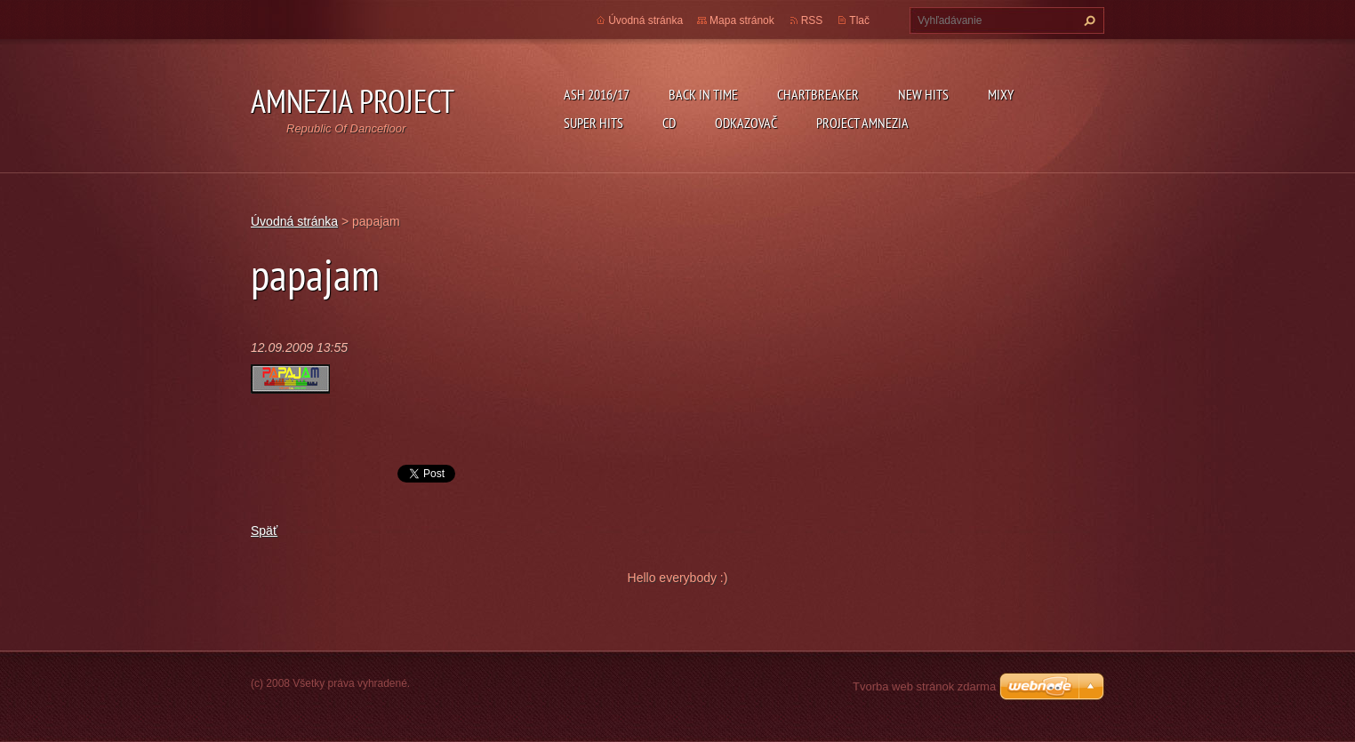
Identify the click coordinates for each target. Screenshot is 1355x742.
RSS (812, 20)
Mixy (1001, 94)
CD (669, 123)
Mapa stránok (742, 20)
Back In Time (703, 94)
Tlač (859, 20)
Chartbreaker (818, 94)
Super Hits (593, 123)
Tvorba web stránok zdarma (924, 686)
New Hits (923, 94)
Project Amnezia (862, 123)
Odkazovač (746, 123)
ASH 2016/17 (596, 94)
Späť (264, 530)
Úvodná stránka (645, 20)
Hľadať (1087, 20)
